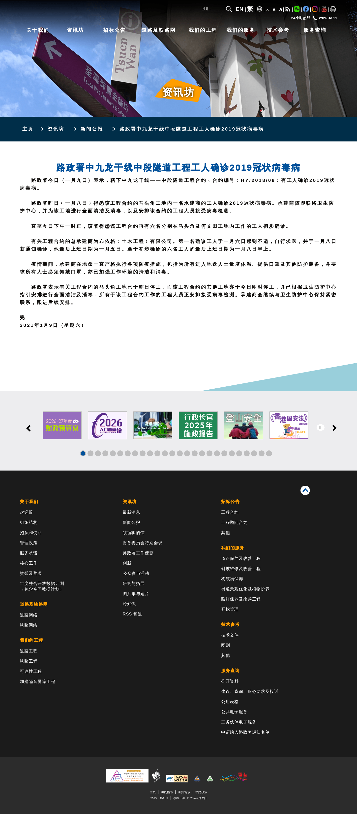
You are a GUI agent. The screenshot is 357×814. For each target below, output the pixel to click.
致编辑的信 (134, 532)
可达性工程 (31, 671)
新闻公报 (92, 129)
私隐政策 (201, 792)
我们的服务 (241, 30)
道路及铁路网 (159, 30)
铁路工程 (28, 661)
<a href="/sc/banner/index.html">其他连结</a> (178, 431)
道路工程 (28, 651)
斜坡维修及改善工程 (241, 568)
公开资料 (230, 681)
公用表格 (230, 701)
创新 (127, 563)
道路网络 (28, 615)
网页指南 (167, 792)
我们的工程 (203, 30)
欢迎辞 (26, 512)
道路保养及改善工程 (241, 558)
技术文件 (230, 635)
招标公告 (114, 30)
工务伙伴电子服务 (239, 722)
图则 (225, 645)
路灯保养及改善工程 (241, 599)
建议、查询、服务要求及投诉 (250, 691)
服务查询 (315, 30)
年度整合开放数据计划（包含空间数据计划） (42, 586)
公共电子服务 (234, 712)
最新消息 (131, 512)
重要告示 (184, 792)
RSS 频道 (132, 614)
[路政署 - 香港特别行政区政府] (94, 11)
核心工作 (28, 563)
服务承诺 (28, 553)
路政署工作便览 (138, 553)
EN (239, 9)
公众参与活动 (136, 573)
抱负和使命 (31, 532)
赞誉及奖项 (31, 573)
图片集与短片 (136, 593)
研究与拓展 (134, 583)
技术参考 (278, 30)
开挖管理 (230, 609)
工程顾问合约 (234, 522)
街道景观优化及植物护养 (245, 589)
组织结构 (28, 522)
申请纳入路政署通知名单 (245, 732)
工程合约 (230, 512)
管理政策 (28, 543)
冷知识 (129, 604)
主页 (28, 129)
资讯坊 (75, 30)
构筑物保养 (232, 579)
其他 (225, 532)
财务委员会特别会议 (143, 543)
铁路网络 (28, 625)
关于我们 (38, 30)
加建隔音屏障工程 (37, 681)
